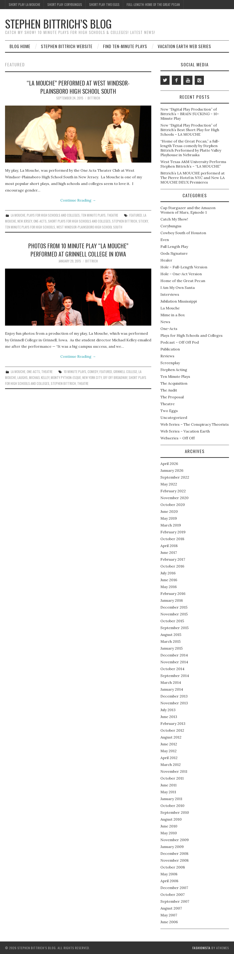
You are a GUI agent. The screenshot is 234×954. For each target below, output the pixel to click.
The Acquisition (173, 383)
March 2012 (170, 764)
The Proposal (172, 397)
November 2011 (173, 771)
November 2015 (174, 614)
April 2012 (169, 757)
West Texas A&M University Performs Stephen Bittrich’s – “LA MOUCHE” (193, 164)
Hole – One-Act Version (181, 274)
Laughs (22, 377)
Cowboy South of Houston (183, 233)
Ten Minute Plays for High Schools (30, 227)
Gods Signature (174, 253)
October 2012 (172, 730)
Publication (170, 349)
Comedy (93, 371)
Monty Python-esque (66, 377)
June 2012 (168, 744)
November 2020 (174, 497)
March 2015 (170, 641)
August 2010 (171, 819)
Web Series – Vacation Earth (185, 431)
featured (135, 215)
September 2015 (174, 627)
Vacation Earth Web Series (184, 46)
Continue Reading (78, 200)
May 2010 (168, 833)
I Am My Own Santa (177, 287)
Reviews (167, 356)
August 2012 (170, 737)
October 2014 (172, 668)
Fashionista (201, 947)
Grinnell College (125, 371)
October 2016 (172, 566)
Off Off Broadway (115, 377)
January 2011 (171, 798)
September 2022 (174, 477)
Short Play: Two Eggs (104, 4)
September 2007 (174, 901)
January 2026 (171, 470)
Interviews (169, 294)
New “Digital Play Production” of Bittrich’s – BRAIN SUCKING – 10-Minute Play (189, 114)
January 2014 (171, 689)
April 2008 (169, 881)
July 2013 (168, 710)
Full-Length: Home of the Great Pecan (153, 4)
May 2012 (168, 751)
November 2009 (174, 839)
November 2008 (174, 860)
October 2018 (172, 539)
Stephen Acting (173, 369)
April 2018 (169, 545)
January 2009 (172, 846)
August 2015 (170, 634)
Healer (166, 260)
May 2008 (168, 874)
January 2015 (171, 648)
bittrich (94, 98)
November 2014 (174, 662)
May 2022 (168, 484)
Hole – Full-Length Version (183, 267)
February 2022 (173, 491)
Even (164, 239)
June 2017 (168, 552)
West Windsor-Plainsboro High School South (89, 227)
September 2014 (174, 675)
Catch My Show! (174, 219)
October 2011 (172, 778)
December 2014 (174, 655)
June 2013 (168, 716)
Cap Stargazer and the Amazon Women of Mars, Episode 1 (187, 210)
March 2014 (170, 682)
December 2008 (174, 853)
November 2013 (174, 703)
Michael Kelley (39, 377)
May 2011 (168, 792)
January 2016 (171, 600)
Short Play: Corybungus (64, 4)
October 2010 (172, 805)
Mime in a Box (172, 315)
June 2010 (168, 826)
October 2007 (172, 894)
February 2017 (172, 559)
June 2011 (168, 785)
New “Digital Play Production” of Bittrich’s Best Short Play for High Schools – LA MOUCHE (189, 130)
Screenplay (170, 362)
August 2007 (171, 908)
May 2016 (168, 586)
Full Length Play (174, 246)
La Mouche (18, 215)
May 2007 (168, 915)
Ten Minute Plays (93, 215)
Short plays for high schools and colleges (79, 221)
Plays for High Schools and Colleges (53, 215)
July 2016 (168, 573)
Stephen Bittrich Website (67, 46)
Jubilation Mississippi (178, 301)
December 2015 (173, 607)
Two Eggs (169, 410)
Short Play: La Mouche (24, 4)
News (165, 321)
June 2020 (169, 511)
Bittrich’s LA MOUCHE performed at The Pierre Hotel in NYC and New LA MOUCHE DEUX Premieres (192, 177)
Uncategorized (173, 417)
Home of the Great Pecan (182, 280)
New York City (92, 377)
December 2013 (174, 696)
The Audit (168, 390)
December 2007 (174, 887)
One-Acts (40, 221)
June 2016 (168, 580)
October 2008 (172, 867)
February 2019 (173, 532)
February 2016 (172, 593)
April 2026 (169, 463)
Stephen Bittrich (124, 221)
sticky (143, 221)
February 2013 (172, 723)
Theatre (112, 215)
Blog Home (20, 46)
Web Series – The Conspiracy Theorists (194, 424)
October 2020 (172, 504)
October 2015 (172, 621)
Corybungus (170, 226)
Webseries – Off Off (177, 438)
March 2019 (170, 525)
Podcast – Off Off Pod (179, 342)
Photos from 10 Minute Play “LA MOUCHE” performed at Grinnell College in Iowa (78, 249)
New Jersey (24, 221)
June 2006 (169, 922)
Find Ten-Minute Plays (125, 46)
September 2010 (174, 812)
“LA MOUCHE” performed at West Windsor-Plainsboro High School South (78, 86)
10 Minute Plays (75, 371)
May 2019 (168, 518)
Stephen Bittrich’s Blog (58, 24)
